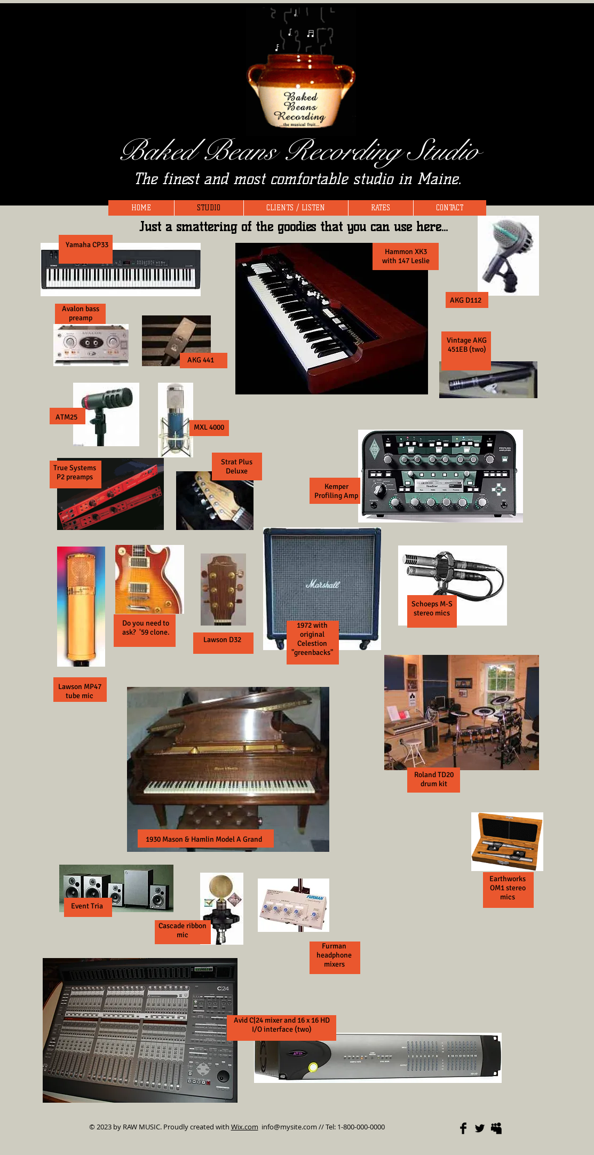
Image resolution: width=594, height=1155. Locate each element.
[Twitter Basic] (480, 1128)
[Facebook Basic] (463, 1128)
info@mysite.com (289, 1127)
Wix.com (244, 1127)
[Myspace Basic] (496, 1128)
